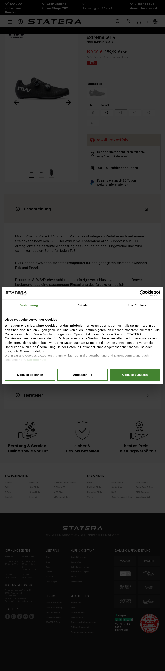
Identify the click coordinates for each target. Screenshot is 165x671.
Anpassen (82, 374)
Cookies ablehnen (30, 374)
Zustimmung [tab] (28, 305)
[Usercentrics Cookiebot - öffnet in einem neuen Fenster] (142, 293)
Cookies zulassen (135, 374)
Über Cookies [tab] (136, 305)
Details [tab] (82, 305)
